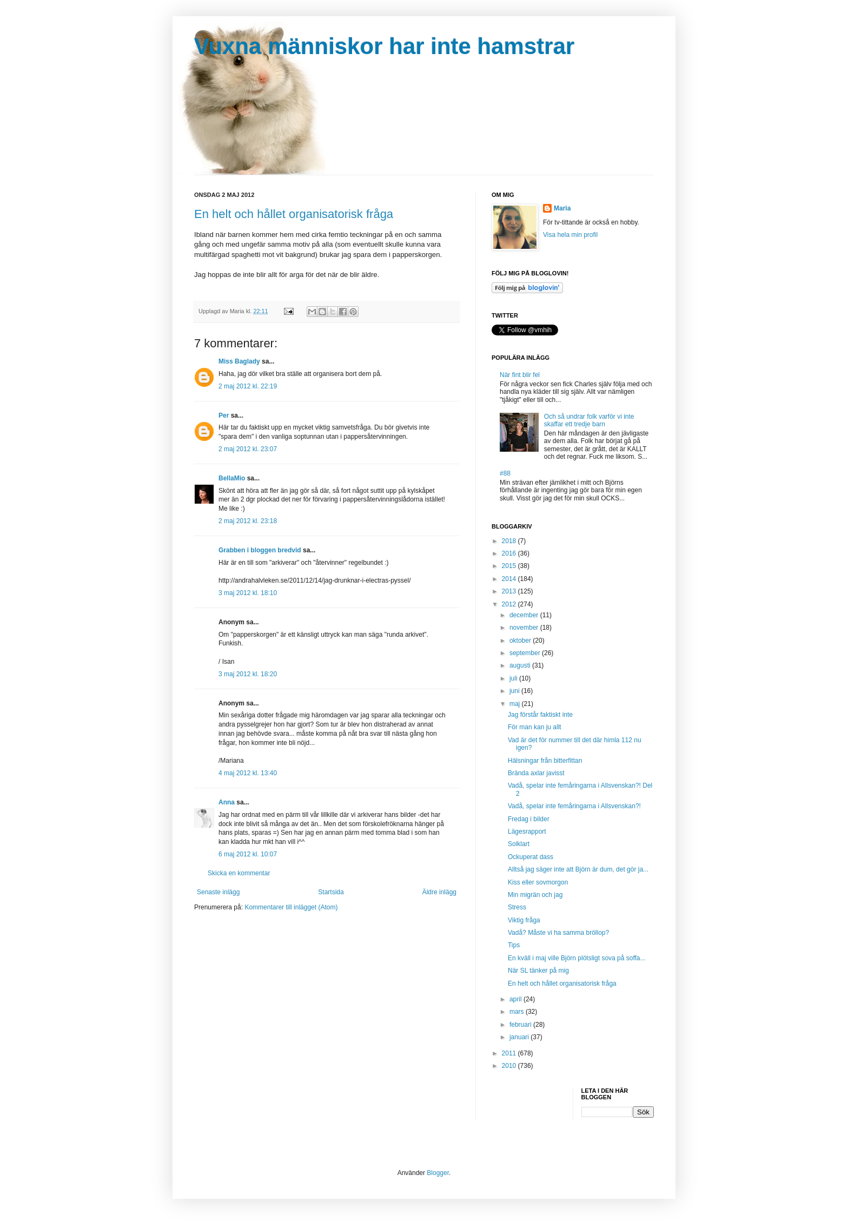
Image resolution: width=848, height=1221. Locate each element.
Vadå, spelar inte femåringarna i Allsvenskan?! (574, 806)
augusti (520, 665)
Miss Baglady (239, 361)
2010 (510, 1066)
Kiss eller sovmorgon (538, 882)
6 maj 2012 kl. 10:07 (247, 854)
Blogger (438, 1173)
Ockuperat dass (530, 857)
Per (223, 415)
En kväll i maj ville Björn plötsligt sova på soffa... (577, 958)
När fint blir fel (520, 375)
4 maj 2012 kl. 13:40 (247, 773)
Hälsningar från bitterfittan (545, 760)
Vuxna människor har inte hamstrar (384, 46)
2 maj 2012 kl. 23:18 (247, 521)
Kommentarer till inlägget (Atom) (290, 907)
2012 (510, 604)
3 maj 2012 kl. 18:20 (247, 674)
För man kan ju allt (534, 727)
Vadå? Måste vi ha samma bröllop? (558, 932)
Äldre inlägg (439, 892)
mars (517, 1011)
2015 (510, 566)
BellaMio (231, 478)
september (525, 653)
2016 (510, 553)
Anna (226, 802)
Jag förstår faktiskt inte (540, 714)
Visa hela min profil (570, 235)
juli (514, 678)
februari (521, 1024)
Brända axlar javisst (536, 773)
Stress (517, 907)
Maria (562, 208)
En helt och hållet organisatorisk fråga (293, 214)
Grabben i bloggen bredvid (259, 550)
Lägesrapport (527, 831)
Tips (514, 945)
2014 (510, 579)
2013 (510, 591)
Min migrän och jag (535, 895)
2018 (510, 541)
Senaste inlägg (218, 892)
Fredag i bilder (528, 819)
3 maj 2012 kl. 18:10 (247, 593)
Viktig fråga (524, 920)
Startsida (330, 892)
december (524, 615)
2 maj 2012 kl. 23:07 (247, 449)
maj (515, 704)
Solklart (518, 844)
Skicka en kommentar (239, 873)
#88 (505, 473)
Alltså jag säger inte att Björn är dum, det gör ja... (578, 869)
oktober (521, 640)
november (524, 627)
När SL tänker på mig (538, 970)
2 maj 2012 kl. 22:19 (247, 386)
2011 (510, 1053)
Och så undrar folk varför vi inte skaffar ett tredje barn (589, 420)
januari (520, 1037)
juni (515, 691)
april (516, 999)
